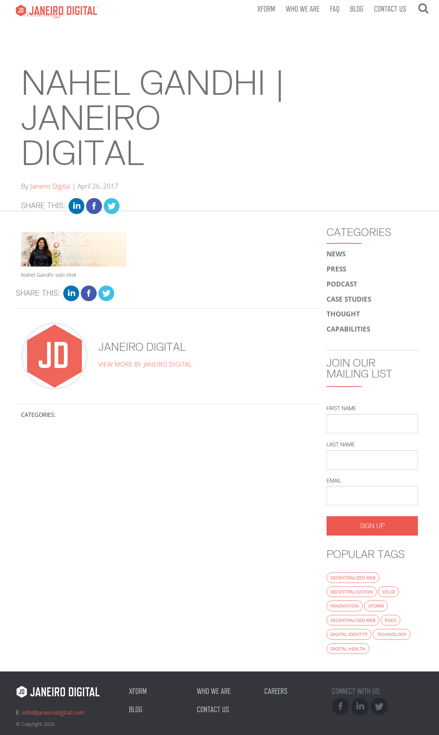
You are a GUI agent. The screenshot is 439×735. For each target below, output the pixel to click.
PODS (390, 620)
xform (376, 606)
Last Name (341, 444)
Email (334, 481)
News (336, 253)
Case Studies (349, 299)
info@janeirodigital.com (53, 712)
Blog (356, 8)
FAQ (335, 8)
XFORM (266, 8)
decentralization (351, 592)
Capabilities (348, 328)
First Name (341, 408)
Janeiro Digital (54, 10)
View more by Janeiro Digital (145, 364)
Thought (343, 313)
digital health (348, 648)
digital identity (349, 634)
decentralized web (352, 578)
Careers (276, 691)
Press (336, 268)
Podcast (342, 284)
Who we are (302, 8)
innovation (344, 606)
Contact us (390, 8)
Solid (388, 592)
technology (392, 634)
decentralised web (352, 620)
